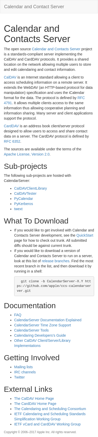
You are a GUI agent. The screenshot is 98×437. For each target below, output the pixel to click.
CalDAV (10, 77)
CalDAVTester (25, 193)
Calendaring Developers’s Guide (40, 335)
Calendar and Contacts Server (56, 49)
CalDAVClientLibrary (30, 188)
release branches (55, 261)
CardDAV (11, 126)
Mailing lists (23, 367)
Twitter (19, 377)
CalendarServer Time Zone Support (42, 325)
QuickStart (84, 235)
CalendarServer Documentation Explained (47, 320)
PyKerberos (23, 204)
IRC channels (25, 372)
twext (18, 209)
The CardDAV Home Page (35, 404)
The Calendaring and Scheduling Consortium (50, 409)
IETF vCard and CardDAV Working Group (47, 424)
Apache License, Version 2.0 (26, 154)
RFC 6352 (12, 141)
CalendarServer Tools (31, 330)
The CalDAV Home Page (34, 398)
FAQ (17, 315)
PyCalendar (23, 199)
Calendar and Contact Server (34, 6)
